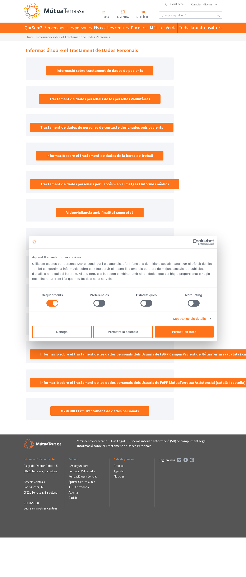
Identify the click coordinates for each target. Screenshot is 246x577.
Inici (30, 37)
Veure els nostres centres (40, 508)
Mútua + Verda (165, 27)
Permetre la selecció (123, 332)
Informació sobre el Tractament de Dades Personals (114, 446)
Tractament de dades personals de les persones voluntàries (99, 99)
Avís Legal (118, 441)
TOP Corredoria (79, 487)
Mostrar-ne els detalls (189, 318)
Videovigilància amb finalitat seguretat (99, 212)
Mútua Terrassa (55, 11)
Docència (140, 27)
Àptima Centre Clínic (82, 482)
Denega (62, 332)
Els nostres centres (111, 27)
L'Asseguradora (78, 466)
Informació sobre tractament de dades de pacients (100, 70)
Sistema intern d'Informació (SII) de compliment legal (167, 441)
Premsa (103, 17)
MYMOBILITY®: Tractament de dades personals (100, 411)
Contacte (177, 4)
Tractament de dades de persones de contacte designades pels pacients (101, 127)
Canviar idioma (204, 4)
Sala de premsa (124, 459)
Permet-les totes (184, 332)
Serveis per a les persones (69, 27)
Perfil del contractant (91, 441)
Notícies (143, 17)
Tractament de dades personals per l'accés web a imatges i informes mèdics (104, 184)
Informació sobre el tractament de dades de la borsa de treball (99, 155)
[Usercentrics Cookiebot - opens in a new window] (195, 242)
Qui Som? (35, 27)
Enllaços (74, 459)
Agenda (123, 17)
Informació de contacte (39, 459)
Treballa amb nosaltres (201, 27)
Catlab (73, 498)
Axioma (73, 492)
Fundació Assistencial (83, 476)
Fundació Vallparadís (82, 471)
